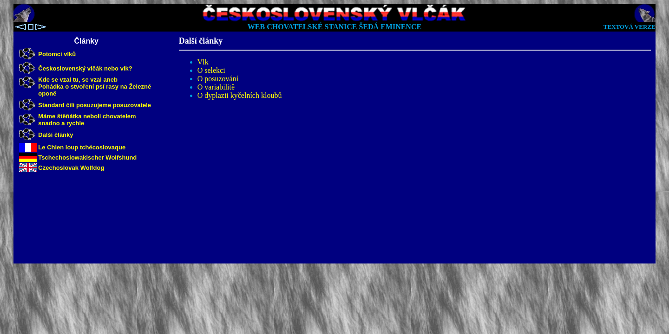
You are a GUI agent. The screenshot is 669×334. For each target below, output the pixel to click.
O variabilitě (216, 87)
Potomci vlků (57, 54)
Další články (55, 134)
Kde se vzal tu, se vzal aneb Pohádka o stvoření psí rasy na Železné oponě (94, 86)
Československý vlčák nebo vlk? (85, 68)
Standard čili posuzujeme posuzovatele (94, 105)
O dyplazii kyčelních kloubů (239, 95)
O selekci (211, 70)
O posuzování (217, 79)
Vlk (203, 62)
